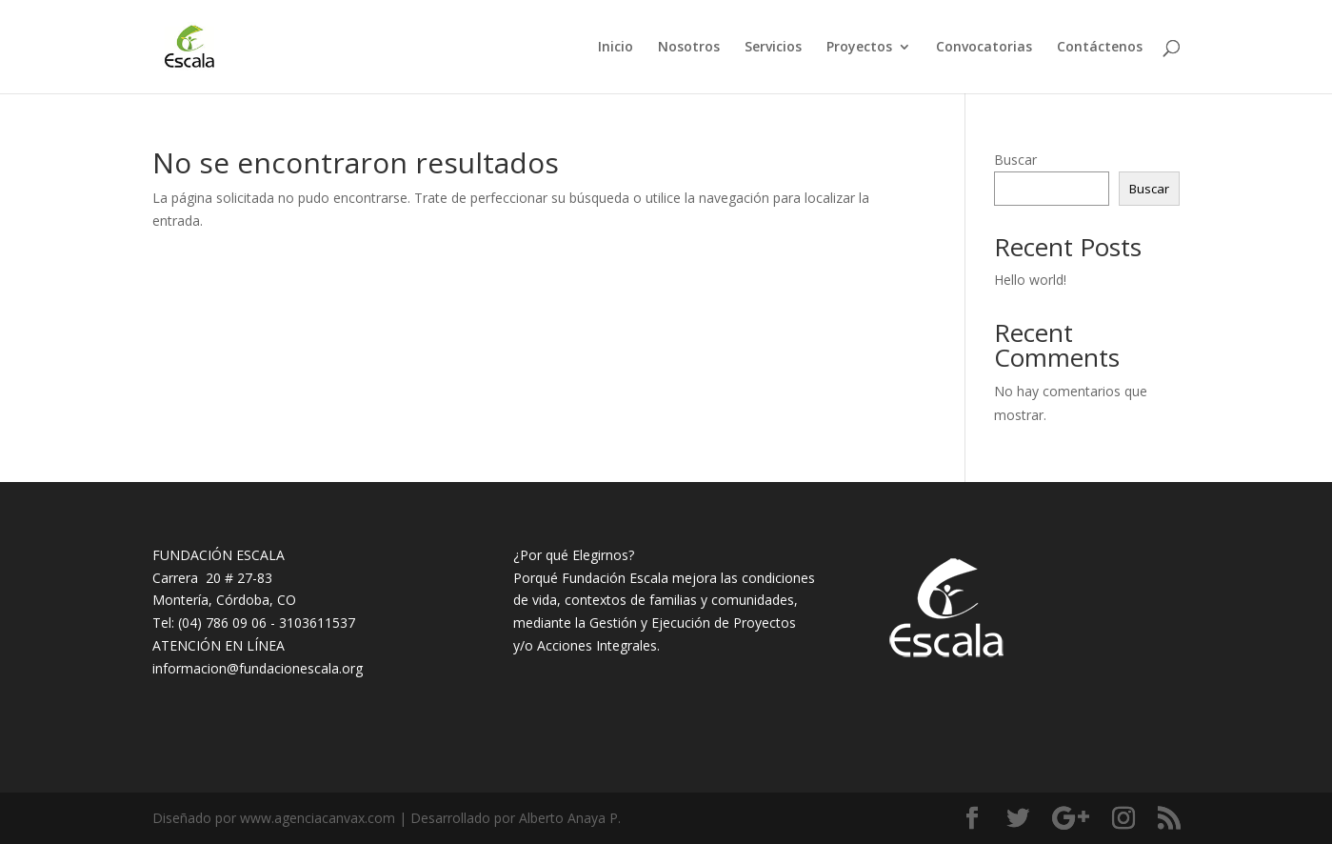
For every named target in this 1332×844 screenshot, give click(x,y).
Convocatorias (984, 47)
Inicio (615, 47)
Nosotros (689, 47)
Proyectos (859, 47)
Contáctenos (1100, 47)
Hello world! (1030, 280)
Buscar (1015, 160)
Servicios (773, 47)
